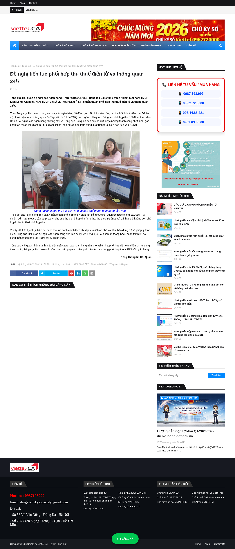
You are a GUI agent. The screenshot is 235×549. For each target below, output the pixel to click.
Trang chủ (15, 66)
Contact (33, 3)
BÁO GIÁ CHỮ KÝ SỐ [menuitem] (34, 45)
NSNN (47, 264)
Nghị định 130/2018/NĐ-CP (132, 492)
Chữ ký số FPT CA (94, 508)
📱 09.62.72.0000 (191, 103)
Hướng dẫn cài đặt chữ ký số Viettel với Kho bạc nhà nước (199, 222)
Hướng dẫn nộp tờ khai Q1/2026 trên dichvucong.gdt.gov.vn (185, 433)
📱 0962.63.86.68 (191, 122)
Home (13, 3)
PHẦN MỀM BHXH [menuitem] (151, 45)
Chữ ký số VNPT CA (128, 502)
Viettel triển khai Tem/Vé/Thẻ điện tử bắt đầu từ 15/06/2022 (199, 349)
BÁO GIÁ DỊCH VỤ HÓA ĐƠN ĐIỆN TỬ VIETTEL (195, 206)
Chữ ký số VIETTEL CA (169, 497)
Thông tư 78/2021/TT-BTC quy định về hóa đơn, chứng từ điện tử (100, 500)
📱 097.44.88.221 (191, 113)
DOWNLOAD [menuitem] (174, 45)
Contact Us (219, 544)
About (22, 3)
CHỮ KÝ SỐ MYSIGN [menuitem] (92, 45)
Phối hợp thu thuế (61, 264)
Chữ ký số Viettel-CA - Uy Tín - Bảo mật (46, 544)
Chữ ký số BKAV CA (129, 506)
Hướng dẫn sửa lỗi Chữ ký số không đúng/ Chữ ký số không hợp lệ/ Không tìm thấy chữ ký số (199, 271)
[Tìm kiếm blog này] (182, 375)
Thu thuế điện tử (99, 264)
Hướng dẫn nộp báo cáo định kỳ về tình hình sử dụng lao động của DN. (199, 333)
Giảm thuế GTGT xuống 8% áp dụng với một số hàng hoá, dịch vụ (199, 286)
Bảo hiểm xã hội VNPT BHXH (172, 502)
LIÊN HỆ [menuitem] (191, 45)
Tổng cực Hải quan (31, 66)
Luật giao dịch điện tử (95, 492)
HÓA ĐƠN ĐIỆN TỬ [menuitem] (122, 45)
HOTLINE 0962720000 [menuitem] (25, 54)
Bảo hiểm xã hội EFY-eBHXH (207, 492)
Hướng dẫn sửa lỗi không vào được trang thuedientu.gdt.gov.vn (197, 253)
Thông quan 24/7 (80, 264)
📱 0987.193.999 (190, 94)
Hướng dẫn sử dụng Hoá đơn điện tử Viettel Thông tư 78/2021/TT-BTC (198, 317)
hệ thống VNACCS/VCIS (30, 264)
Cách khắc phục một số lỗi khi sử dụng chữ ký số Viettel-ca (198, 238)
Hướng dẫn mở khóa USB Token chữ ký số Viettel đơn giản (198, 302)
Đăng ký (125, 539)
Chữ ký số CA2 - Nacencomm (134, 497)
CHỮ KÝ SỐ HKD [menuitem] (63, 45)
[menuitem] (14, 45)
